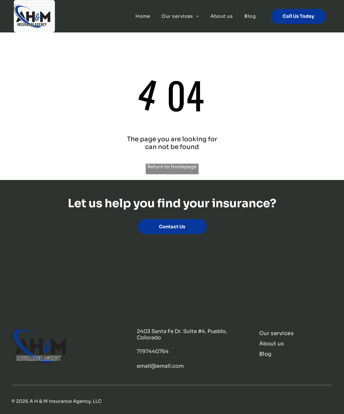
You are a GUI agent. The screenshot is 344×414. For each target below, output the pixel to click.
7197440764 (153, 351)
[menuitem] (143, 16)
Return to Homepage (172, 167)
